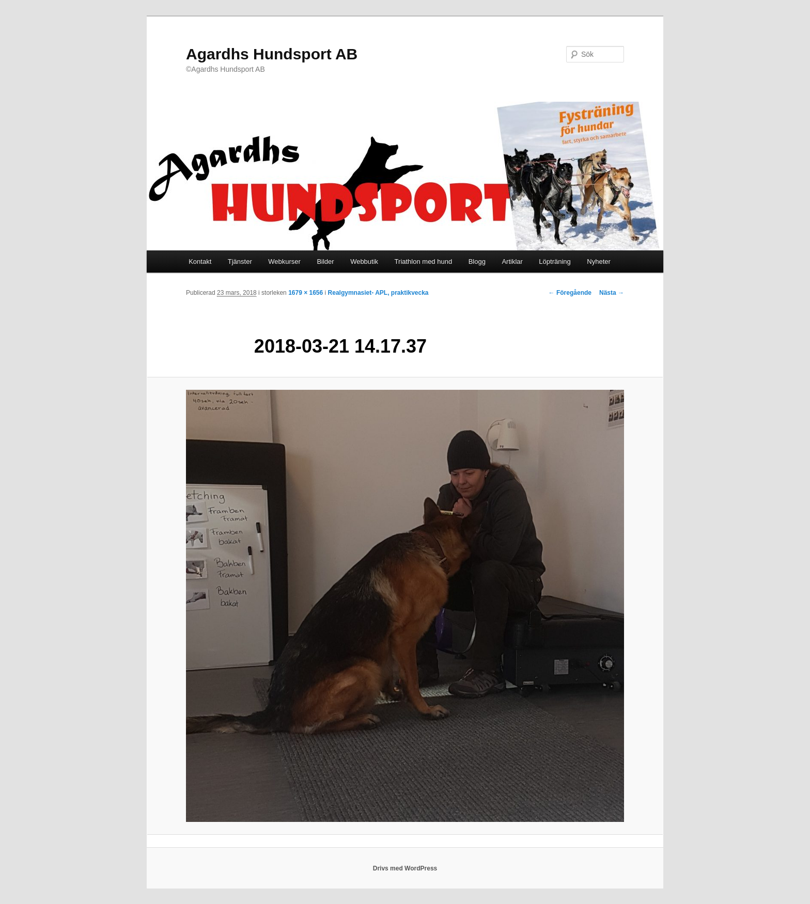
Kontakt (200, 261)
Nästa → (611, 292)
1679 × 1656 (305, 292)
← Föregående (570, 292)
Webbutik (364, 261)
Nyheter (599, 261)
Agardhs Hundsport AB (271, 53)
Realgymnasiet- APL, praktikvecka (378, 292)
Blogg (477, 261)
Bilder (325, 261)
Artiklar (512, 261)
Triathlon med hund (424, 261)
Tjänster (240, 261)
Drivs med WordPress (405, 868)
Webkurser (284, 261)
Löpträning (554, 261)
